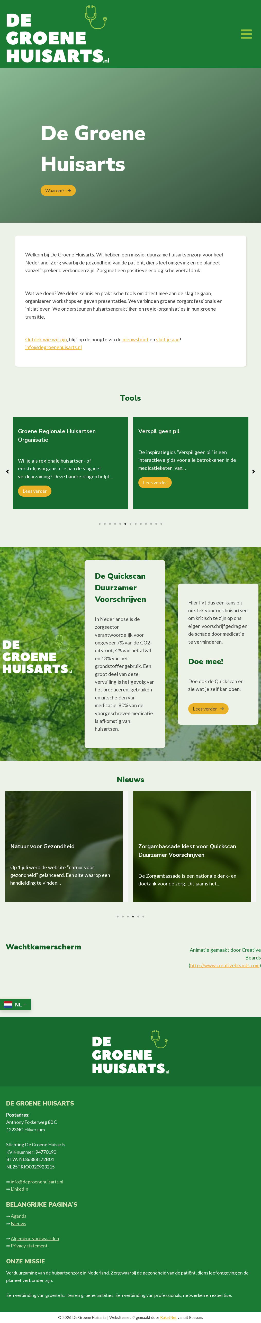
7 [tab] (130, 524)
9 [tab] (140, 524)
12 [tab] (156, 524)
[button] (58, 190)
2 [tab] (104, 524)
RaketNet (168, 1317)
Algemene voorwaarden (35, 1238)
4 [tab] (115, 524)
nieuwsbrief (136, 339)
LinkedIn (19, 1189)
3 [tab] (110, 524)
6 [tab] (125, 524)
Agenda (18, 1216)
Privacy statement (29, 1245)
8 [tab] (135, 524)
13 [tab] (161, 524)
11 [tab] (151, 524)
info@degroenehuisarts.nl (53, 347)
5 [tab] (120, 524)
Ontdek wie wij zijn (46, 339)
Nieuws (18, 1223)
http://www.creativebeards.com (224, 965)
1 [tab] (99, 524)
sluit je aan (167, 339)
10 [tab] (146, 524)
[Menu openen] (246, 34)
